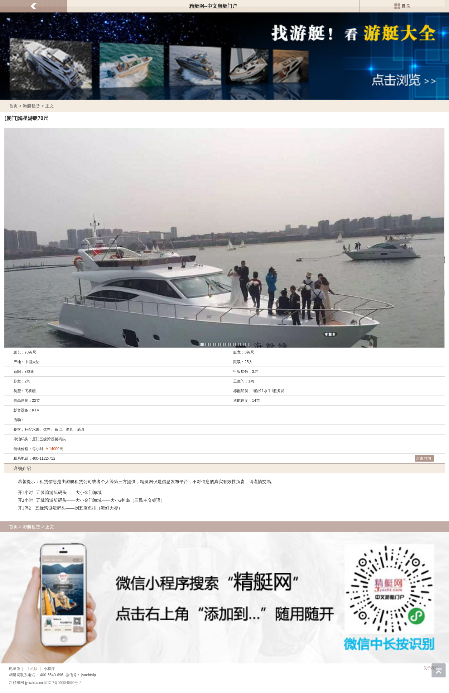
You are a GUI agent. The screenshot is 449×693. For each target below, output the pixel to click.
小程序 (49, 669)
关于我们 (430, 668)
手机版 (32, 669)
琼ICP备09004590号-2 (62, 683)
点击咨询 (423, 458)
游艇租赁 (31, 105)
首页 (13, 105)
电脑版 (14, 669)
